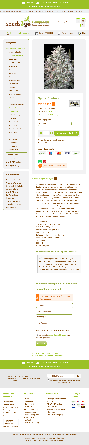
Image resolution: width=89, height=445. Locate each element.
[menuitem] (83, 20)
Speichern (41, 343)
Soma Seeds (13, 139)
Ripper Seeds (13, 125)
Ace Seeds (12, 70)
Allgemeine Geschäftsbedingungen (55, 413)
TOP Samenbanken (14, 52)
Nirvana (11, 101)
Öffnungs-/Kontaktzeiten (15, 180)
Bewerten (61, 140)
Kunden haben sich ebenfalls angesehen (47, 355)
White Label (13, 146)
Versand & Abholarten (14, 183)
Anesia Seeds (13, 73)
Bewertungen (50, 179)
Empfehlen (43, 143)
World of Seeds (13, 149)
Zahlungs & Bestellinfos (15, 186)
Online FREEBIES (12, 154)
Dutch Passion (13, 84)
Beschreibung (37, 179)
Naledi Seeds (13, 59)
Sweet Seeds (13, 143)
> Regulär (12, 118)
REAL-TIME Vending (13, 192)
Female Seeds (13, 91)
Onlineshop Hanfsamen (15, 48)
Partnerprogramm (13, 201)
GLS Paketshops (12, 195)
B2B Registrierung (12, 166)
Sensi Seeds (13, 132)
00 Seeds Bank (13, 66)
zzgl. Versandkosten (51, 111)
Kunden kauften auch (52, 353)
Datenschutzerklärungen (57, 335)
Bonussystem (11, 198)
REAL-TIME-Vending (13, 162)
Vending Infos (11, 158)
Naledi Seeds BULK (15, 63)
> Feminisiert (14, 111)
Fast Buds (12, 87)
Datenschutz (52, 407)
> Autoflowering (14, 115)
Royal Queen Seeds (15, 129)
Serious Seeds (13, 136)
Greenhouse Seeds (15, 94)
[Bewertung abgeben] (54, 316)
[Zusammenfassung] (54, 311)
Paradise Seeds (14, 108)
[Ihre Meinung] (54, 324)
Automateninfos (12, 189)
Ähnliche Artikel (38, 353)
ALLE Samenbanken (15, 56)
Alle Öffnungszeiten (10, 426)
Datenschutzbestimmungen (62, 380)
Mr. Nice (11, 97)
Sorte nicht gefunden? (14, 204)
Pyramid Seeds (13, 122)
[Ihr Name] (54, 305)
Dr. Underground (14, 80)
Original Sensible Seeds (16, 104)
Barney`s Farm (13, 77)
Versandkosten (51, 434)
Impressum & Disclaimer (56, 409)
